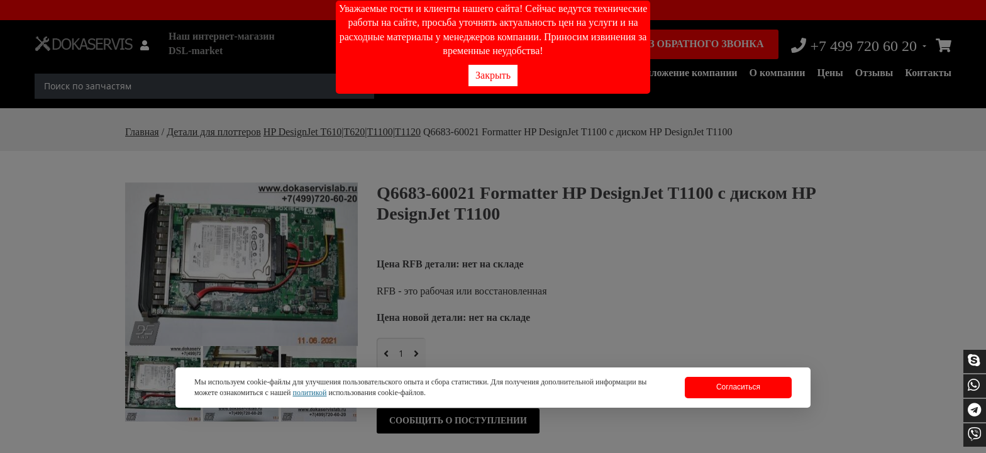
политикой (309, 392)
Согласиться (738, 387)
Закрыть (493, 75)
